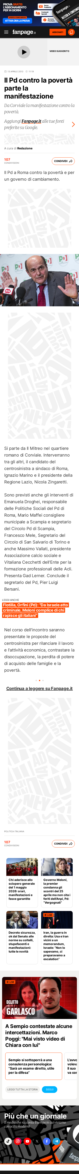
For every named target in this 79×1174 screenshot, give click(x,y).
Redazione (24, 148)
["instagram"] (17, 1141)
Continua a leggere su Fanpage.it (39, 688)
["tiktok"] (8, 1141)
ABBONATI (57, 32)
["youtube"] (27, 1141)
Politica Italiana (14, 831)
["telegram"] (56, 1141)
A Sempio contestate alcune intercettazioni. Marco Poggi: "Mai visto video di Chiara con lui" (38, 1035)
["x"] (37, 1141)
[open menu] (5, 32)
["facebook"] (47, 1141)
